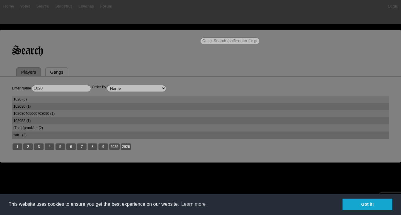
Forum (106, 6)
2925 (114, 147)
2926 (126, 147)
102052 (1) (22, 121)
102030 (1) (22, 106)
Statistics (63, 6)
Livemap (86, 6)
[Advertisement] (200, 187)
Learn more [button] (193, 204)
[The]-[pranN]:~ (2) (28, 128)
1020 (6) (20, 99)
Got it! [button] (367, 204)
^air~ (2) (20, 135)
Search (42, 6)
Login (393, 6)
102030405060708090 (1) (34, 114)
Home (8, 6)
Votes (25, 6)
